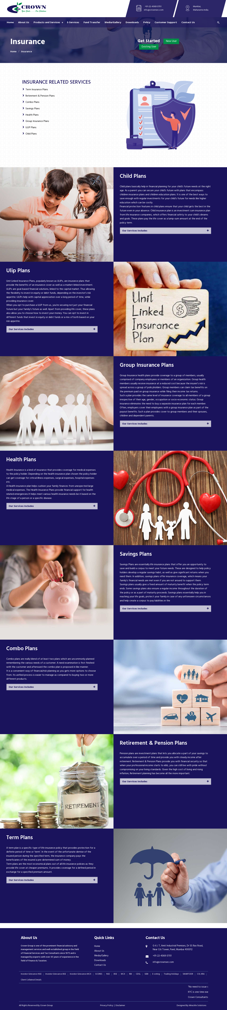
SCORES (98, 974)
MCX (123, 974)
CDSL (138, 974)
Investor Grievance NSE (31, 974)
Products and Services (47, 22)
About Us (23, 22)
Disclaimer (120, 1006)
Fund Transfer (92, 22)
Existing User (149, 46)
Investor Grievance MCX (80, 974)
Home (10, 22)
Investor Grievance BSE (55, 974)
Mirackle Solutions (197, 1006)
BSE (115, 974)
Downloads (132, 22)
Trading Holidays (171, 974)
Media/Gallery (113, 22)
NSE (108, 974)
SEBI (146, 974)
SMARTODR (188, 974)
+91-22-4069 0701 (153, 7)
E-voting (156, 974)
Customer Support (166, 22)
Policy (146, 22)
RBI (130, 974)
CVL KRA (200, 974)
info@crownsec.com (153, 10)
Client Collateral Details (31, 980)
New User (171, 41)
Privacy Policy (106, 1006)
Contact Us (188, 22)
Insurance (26, 52)
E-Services (73, 22)
